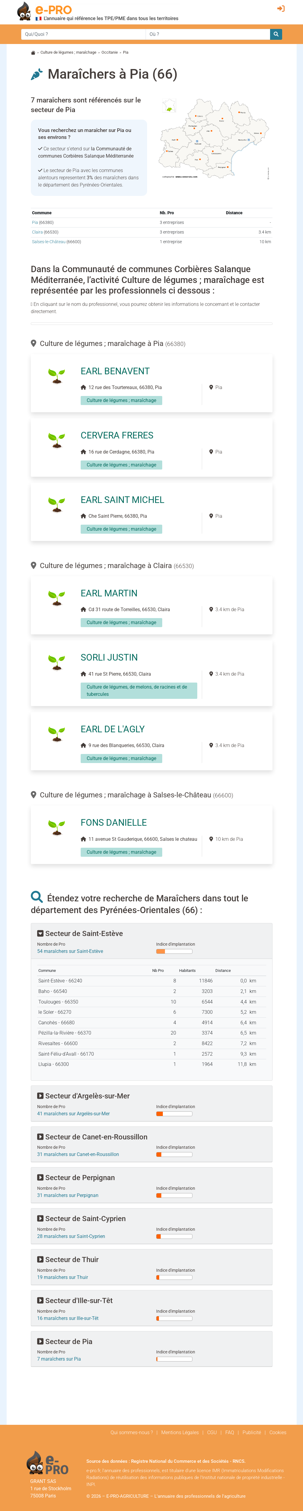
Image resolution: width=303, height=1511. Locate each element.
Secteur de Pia (64, 1341)
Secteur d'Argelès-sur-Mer (83, 1096)
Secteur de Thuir (67, 1259)
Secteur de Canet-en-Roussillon (92, 1137)
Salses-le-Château (49, 241)
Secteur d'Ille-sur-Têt (75, 1300)
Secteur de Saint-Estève (80, 933)
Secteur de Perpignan (76, 1177)
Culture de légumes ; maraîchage (68, 52)
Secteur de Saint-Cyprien (81, 1218)
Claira (37, 232)
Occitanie (110, 52)
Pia (35, 222)
